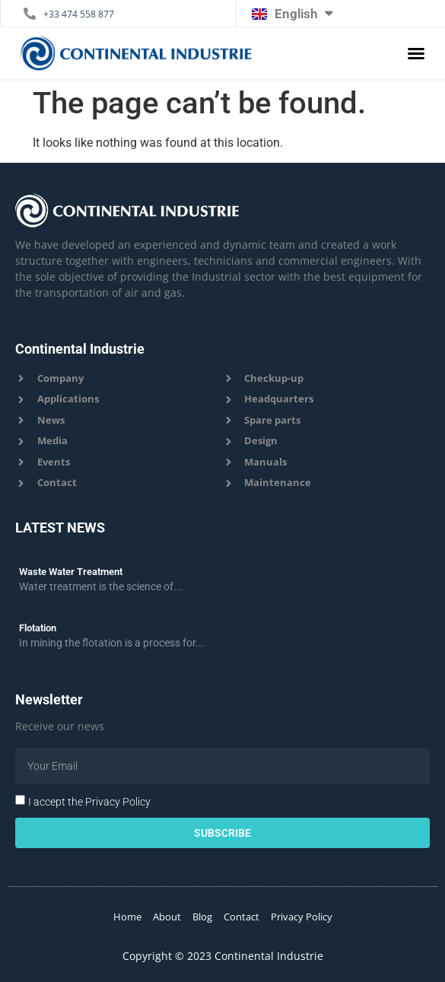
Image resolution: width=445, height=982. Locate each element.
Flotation (37, 628)
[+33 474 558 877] (30, 14)
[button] (416, 53)
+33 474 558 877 (78, 14)
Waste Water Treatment (70, 571)
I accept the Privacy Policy (89, 802)
